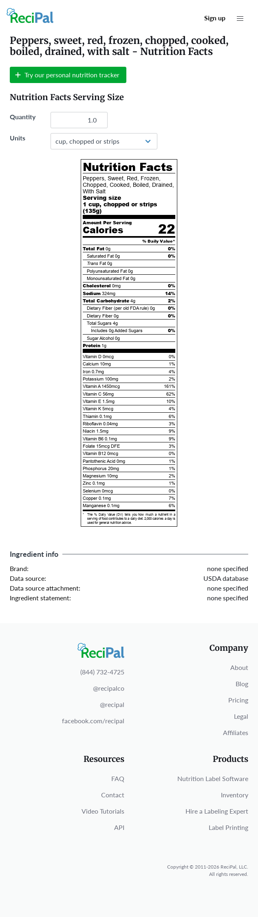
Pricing (238, 700)
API (119, 827)
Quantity (22, 116)
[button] (240, 19)
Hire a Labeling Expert (216, 811)
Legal (241, 716)
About (239, 667)
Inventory (234, 795)
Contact (112, 795)
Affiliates (235, 732)
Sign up (214, 18)
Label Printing (228, 827)
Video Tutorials (103, 811)
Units (17, 138)
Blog (242, 683)
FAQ (117, 778)
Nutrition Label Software (212, 778)
